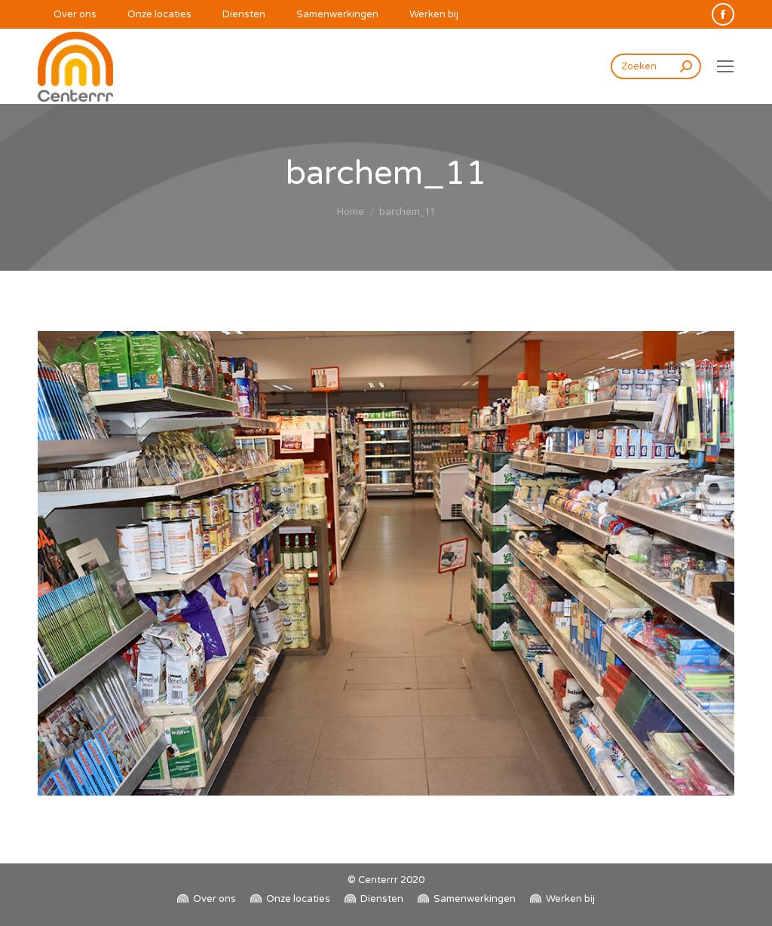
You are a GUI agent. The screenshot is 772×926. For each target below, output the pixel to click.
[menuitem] (67, 15)
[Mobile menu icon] (725, 66)
